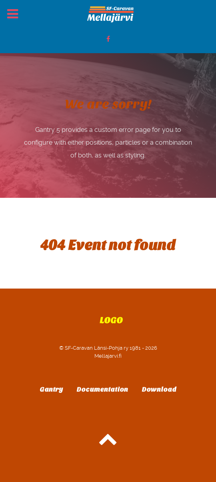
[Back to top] (108, 443)
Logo (111, 320)
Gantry (51, 389)
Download (159, 389)
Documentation (102, 389)
